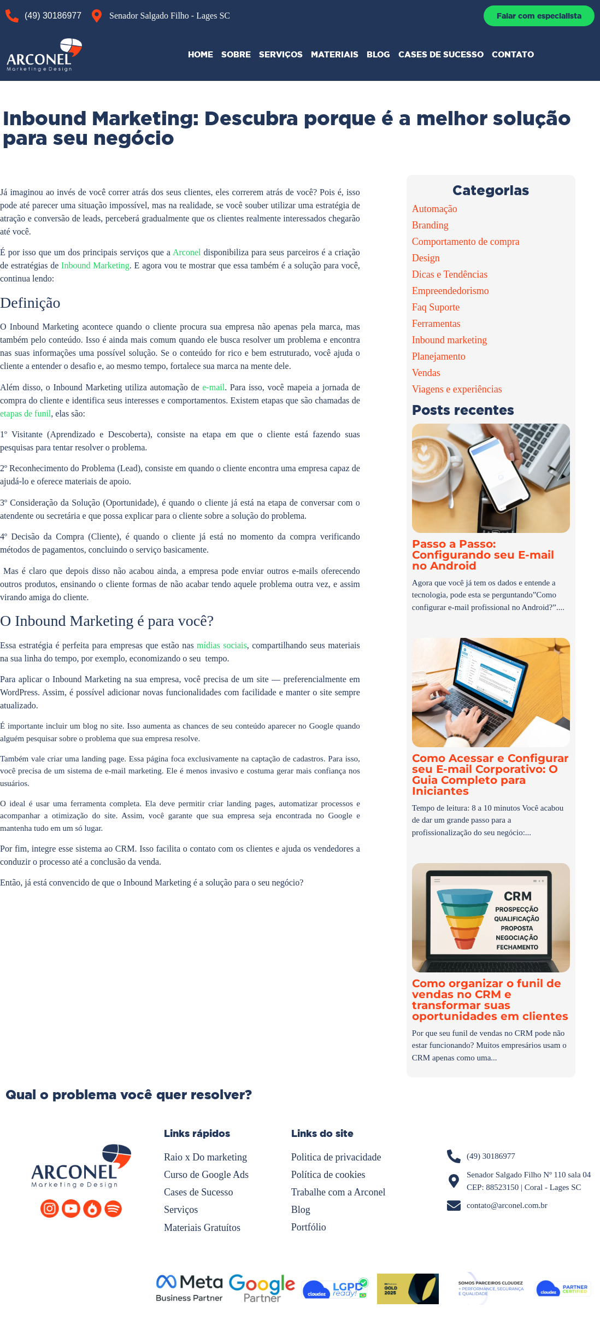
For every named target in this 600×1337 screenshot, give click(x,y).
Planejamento (439, 356)
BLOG (378, 54)
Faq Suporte (436, 307)
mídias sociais (220, 645)
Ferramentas (436, 323)
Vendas (426, 372)
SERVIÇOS (281, 54)
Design (426, 258)
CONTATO (513, 54)
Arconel (188, 252)
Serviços (181, 1209)
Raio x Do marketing (205, 1157)
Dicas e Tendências (449, 274)
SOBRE (236, 54)
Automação (434, 208)
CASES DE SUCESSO (441, 54)
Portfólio (308, 1227)
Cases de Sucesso (198, 1192)
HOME (200, 54)
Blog (300, 1209)
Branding (430, 225)
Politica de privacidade (336, 1157)
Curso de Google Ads (206, 1174)
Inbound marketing (449, 340)
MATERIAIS (334, 54)
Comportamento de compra (466, 241)
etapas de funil (25, 413)
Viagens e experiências (457, 389)
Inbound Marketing (95, 265)
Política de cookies (328, 1174)
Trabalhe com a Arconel (338, 1192)
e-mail (213, 387)
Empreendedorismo (450, 290)
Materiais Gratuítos (202, 1227)
